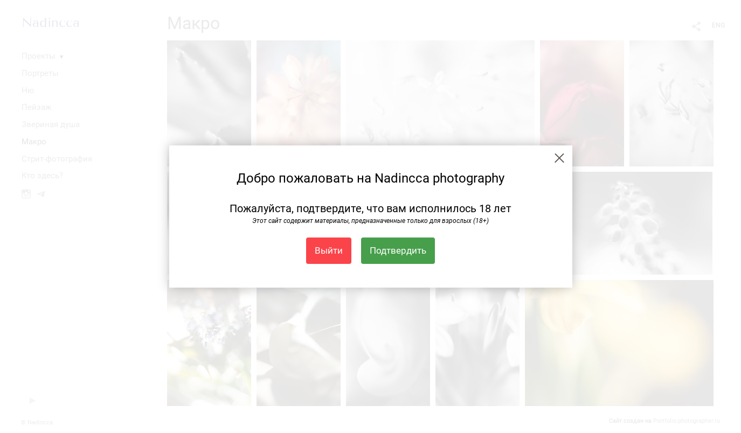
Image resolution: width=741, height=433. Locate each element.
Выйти (329, 250)
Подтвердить (398, 250)
